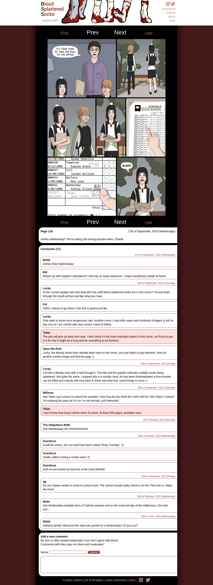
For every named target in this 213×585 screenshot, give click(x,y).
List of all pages (94, 580)
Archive (170, 12)
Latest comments (116, 580)
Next (120, 32)
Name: (45, 552)
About (171, 16)
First (64, 33)
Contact (68, 580)
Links (172, 20)
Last (148, 33)
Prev (93, 32)
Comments (168, 8)
